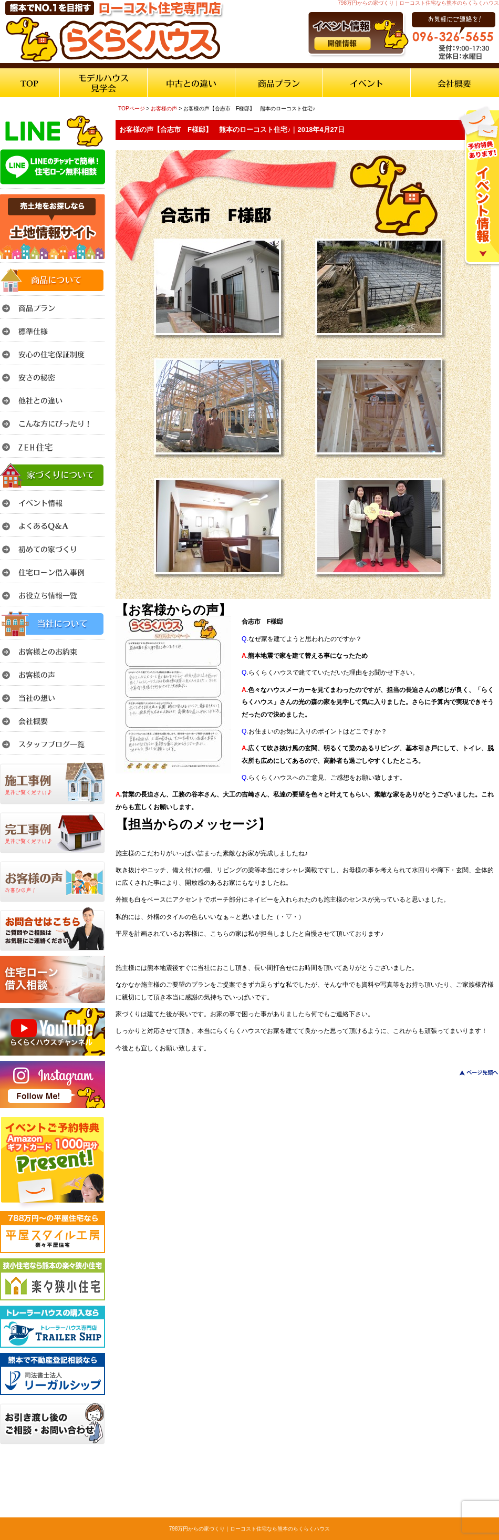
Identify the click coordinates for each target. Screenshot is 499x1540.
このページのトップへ (472, 1073)
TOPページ (131, 108)
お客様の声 (164, 108)
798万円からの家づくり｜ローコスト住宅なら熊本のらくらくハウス (249, 1529)
